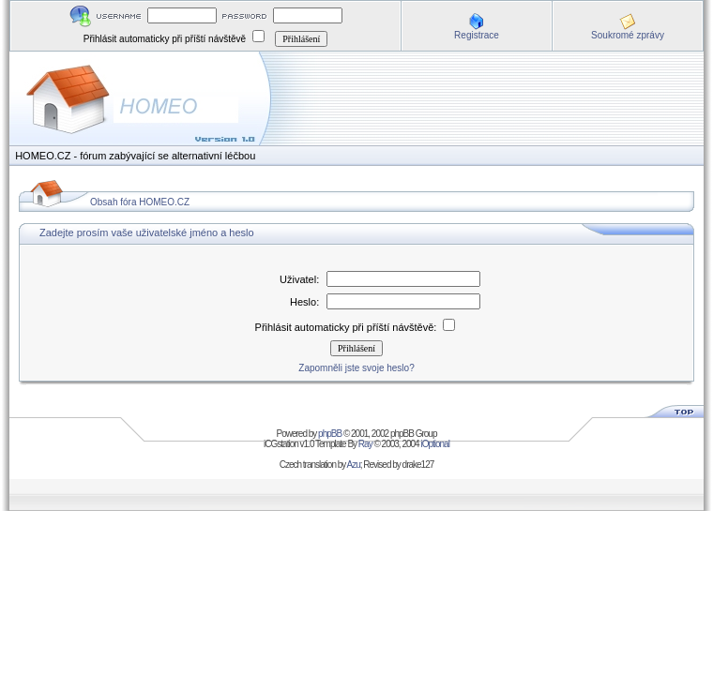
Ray (365, 444)
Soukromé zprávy (627, 35)
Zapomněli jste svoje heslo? (356, 368)
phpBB (329, 433)
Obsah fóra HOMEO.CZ (140, 202)
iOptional (434, 444)
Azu (353, 464)
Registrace (476, 35)
